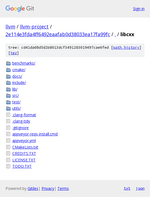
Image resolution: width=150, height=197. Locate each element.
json (140, 188)
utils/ (16, 108)
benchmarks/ (23, 63)
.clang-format (24, 114)
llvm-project (34, 26)
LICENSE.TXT (24, 160)
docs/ (17, 76)
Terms (63, 188)
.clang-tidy (21, 121)
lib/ (14, 89)
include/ (19, 82)
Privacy (48, 188)
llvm (10, 26)
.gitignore (20, 127)
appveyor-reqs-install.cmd (35, 134)
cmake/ (18, 69)
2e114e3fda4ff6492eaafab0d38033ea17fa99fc (57, 34)
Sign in (139, 8)
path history (126, 47)
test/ (16, 102)
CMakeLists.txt (25, 147)
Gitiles (33, 188)
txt (127, 188)
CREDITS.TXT (24, 153)
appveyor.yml (24, 140)
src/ (15, 95)
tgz (13, 53)
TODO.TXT (22, 166)
